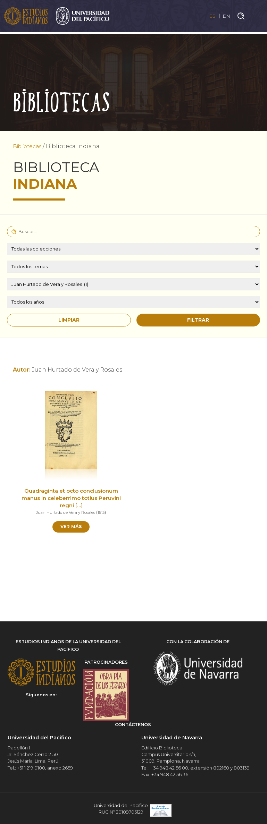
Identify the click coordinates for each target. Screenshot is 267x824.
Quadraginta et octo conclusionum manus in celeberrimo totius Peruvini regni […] (71, 498)
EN (226, 17)
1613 (104, 512)
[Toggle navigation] (256, 17)
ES (209, 17)
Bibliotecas (29, 146)
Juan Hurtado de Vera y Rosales (65, 512)
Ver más (71, 527)
